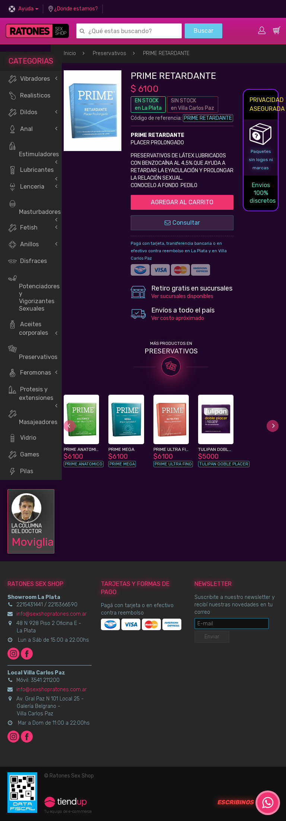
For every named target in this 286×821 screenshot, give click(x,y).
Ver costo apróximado (177, 318)
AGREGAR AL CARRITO (182, 202)
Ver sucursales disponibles (182, 296)
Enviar (211, 637)
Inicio (70, 53)
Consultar (182, 222)
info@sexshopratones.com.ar (51, 614)
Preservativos (109, 53)
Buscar (203, 30)
